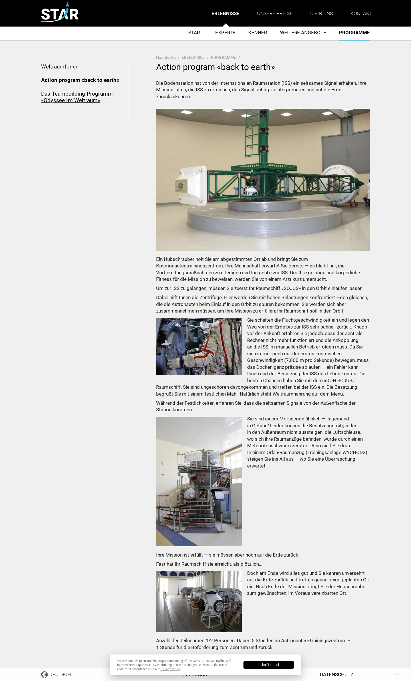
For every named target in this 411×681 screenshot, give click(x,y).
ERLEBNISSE (193, 57)
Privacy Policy (170, 669)
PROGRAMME (223, 57)
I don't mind (268, 664)
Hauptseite (166, 57)
